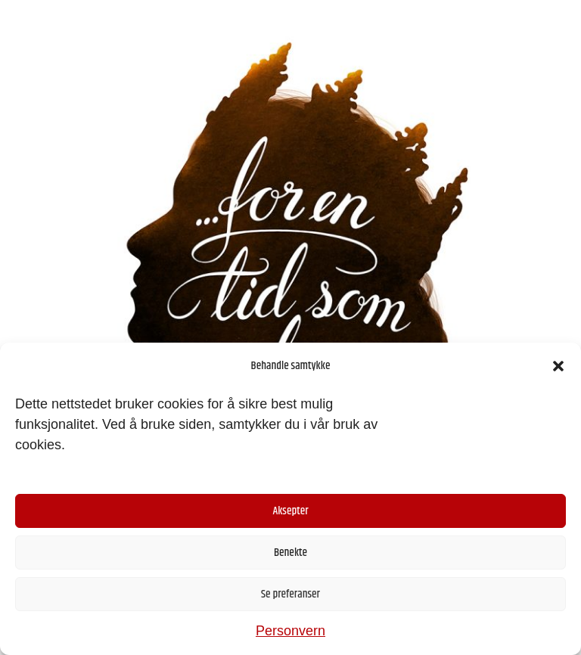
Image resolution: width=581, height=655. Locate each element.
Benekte (290, 552)
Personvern (290, 630)
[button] (558, 366)
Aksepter (290, 511)
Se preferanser (290, 594)
